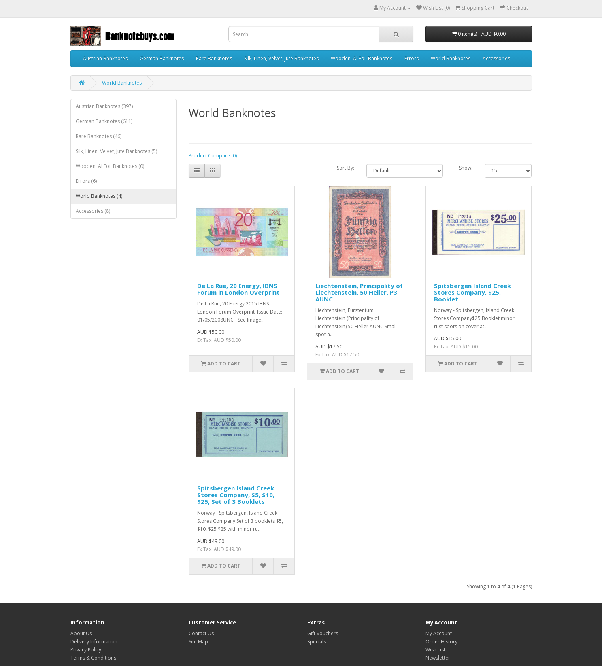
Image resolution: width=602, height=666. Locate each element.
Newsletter (437, 657)
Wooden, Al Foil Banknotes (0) (110, 166)
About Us (81, 633)
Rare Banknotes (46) (98, 136)
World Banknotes (450, 58)
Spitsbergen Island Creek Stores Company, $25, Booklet (472, 292)
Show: (465, 167)
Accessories (496, 58)
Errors (411, 58)
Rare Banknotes (214, 58)
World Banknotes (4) (99, 196)
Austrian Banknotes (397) (104, 106)
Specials (316, 641)
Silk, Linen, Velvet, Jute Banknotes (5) (116, 151)
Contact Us (201, 633)
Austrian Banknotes (105, 58)
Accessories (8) (93, 211)
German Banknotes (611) (104, 121)
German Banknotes (162, 58)
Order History (441, 641)
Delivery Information (93, 641)
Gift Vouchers (322, 633)
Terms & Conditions (93, 657)
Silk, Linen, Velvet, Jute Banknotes (281, 58)
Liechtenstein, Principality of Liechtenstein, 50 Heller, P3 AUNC (359, 292)
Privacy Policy (85, 649)
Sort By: (345, 167)
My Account (438, 633)
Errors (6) (86, 181)
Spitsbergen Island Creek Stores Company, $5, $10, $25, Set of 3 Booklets (235, 494)
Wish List (435, 649)
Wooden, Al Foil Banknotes (361, 58)
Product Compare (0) (213, 155)
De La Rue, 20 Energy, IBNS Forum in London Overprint (238, 289)
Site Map (198, 641)
